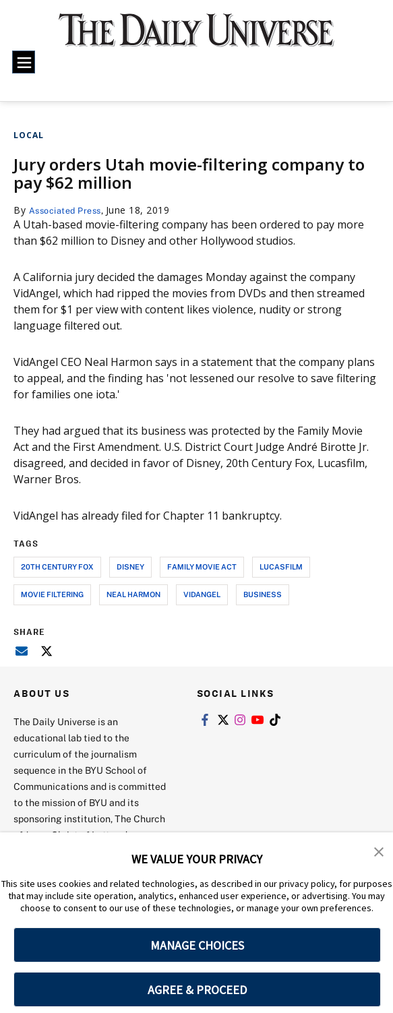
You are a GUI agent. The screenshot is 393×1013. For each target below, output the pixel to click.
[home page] (196, 37)
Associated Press (70, 210)
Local (28, 135)
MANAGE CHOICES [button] (197, 945)
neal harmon (133, 594)
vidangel (201, 594)
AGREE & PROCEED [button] (197, 989)
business (262, 594)
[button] (379, 852)
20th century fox (57, 566)
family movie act (202, 566)
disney (130, 566)
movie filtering (52, 594)
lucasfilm (281, 566)
